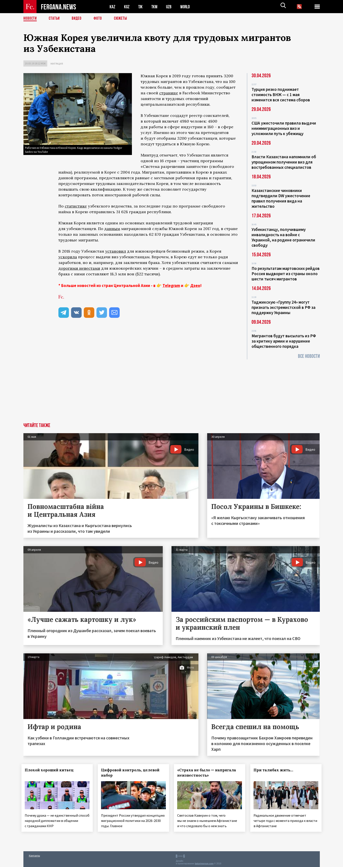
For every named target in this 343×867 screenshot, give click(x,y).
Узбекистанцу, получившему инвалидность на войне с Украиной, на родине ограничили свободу (283, 237)
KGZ (127, 6)
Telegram (171, 285)
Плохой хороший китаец (51, 770)
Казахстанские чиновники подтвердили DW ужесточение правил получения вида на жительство (281, 198)
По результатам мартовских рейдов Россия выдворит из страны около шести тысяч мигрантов (286, 273)
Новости (30, 18)
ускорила (67, 256)
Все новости (309, 356)
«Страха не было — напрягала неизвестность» (208, 773)
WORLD (187, 6)
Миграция (57, 63)
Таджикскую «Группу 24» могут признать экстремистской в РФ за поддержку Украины (283, 307)
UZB (170, 6)
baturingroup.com (204, 862)
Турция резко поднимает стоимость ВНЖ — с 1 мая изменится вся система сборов (281, 94)
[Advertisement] (171, 390)
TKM (155, 6)
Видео (78, 18)
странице (168, 92)
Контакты (34, 854)
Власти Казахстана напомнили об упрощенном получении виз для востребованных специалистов (284, 162)
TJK (140, 6)
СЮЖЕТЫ (123, 18)
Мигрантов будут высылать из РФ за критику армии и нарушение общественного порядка (284, 341)
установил (115, 251)
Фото (99, 18)
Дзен (195, 285)
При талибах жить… (275, 770)
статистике (76, 206)
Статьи (55, 18)
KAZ (112, 6)
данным (112, 228)
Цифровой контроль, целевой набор (132, 773)
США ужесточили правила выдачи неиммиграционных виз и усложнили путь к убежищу (284, 128)
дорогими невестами (79, 268)
